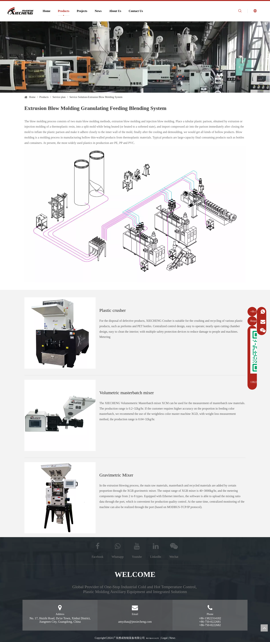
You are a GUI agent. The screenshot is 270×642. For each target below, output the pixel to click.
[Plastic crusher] (60, 333)
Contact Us (136, 11)
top (264, 627)
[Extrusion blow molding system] (135, 57)
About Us (115, 11)
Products (63, 11)
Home (46, 11)
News (98, 11)
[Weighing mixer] (60, 497)
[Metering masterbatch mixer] (60, 415)
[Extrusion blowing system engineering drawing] (135, 214)
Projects (82, 11)
